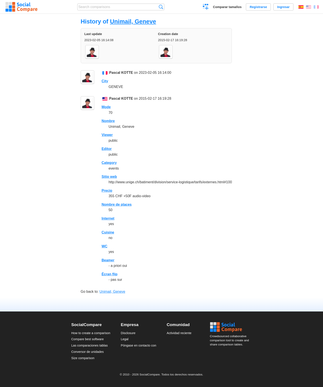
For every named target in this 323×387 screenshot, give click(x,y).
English (308, 7)
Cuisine (108, 232)
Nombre (108, 121)
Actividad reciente (179, 333)
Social (231, 327)
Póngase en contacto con (138, 345)
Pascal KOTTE (121, 72)
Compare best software (87, 339)
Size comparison (82, 358)
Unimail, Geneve (133, 21)
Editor (107, 149)
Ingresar (283, 7)
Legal (124, 339)
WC (105, 246)
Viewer (107, 135)
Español (301, 7)
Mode (106, 107)
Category (109, 163)
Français (316, 7)
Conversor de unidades (87, 351)
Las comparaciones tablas (89, 345)
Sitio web (109, 176)
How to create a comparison (90, 333)
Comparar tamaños (227, 7)
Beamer (108, 260)
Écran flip (110, 274)
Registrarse (258, 7)
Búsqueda (161, 7)
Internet (108, 218)
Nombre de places (117, 204)
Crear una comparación (206, 7)
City (105, 81)
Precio (107, 190)
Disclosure (128, 333)
